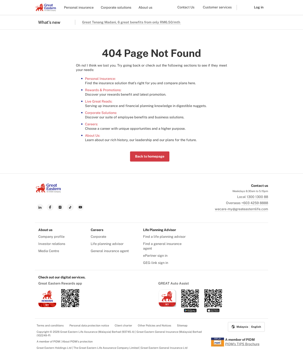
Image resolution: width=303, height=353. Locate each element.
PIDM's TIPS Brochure (242, 344)
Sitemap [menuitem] (182, 325)
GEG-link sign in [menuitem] (155, 263)
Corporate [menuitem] (98, 237)
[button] (242, 7)
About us (145, 7)
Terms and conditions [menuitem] (50, 325)
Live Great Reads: (98, 101)
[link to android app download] (70, 306)
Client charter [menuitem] (123, 325)
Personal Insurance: (100, 79)
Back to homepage (149, 156)
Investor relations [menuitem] (51, 244)
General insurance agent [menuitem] (110, 251)
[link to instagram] (60, 207)
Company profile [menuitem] (51, 237)
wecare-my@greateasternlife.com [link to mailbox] (241, 209)
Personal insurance (79, 7)
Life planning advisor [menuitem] (107, 244)
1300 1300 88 (257, 197)
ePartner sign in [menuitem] (155, 256)
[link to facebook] (50, 207)
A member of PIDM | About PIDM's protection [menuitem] (65, 341)
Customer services (217, 7)
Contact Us (185, 7)
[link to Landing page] (48, 191)
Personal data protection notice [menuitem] (89, 325)
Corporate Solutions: (101, 113)
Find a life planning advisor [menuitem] (164, 237)
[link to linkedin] (40, 207)
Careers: (91, 124)
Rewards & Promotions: (103, 90)
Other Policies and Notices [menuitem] (154, 325)
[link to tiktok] (70, 207)
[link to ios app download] (47, 306)
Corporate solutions (116, 7)
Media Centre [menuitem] (48, 251)
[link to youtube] (80, 207)
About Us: (92, 136)
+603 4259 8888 (254, 203)
